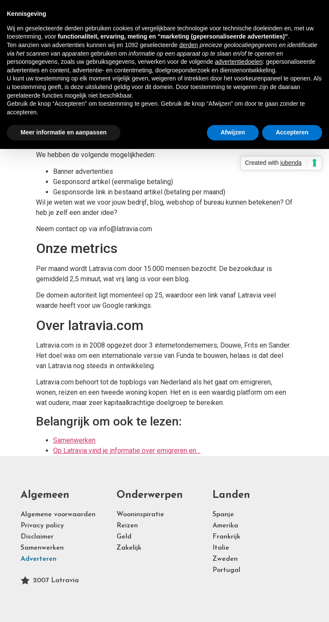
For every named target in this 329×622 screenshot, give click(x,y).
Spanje (223, 514)
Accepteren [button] (292, 132)
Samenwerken (42, 548)
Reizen (127, 525)
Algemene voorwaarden (58, 514)
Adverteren (39, 559)
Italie (220, 548)
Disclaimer (37, 536)
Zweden (225, 559)
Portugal (226, 570)
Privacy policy (42, 525)
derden (188, 45)
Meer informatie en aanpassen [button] (64, 132)
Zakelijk (129, 548)
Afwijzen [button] (233, 132)
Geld (124, 536)
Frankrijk (226, 536)
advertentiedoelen (239, 61)
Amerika (225, 525)
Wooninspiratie (140, 514)
